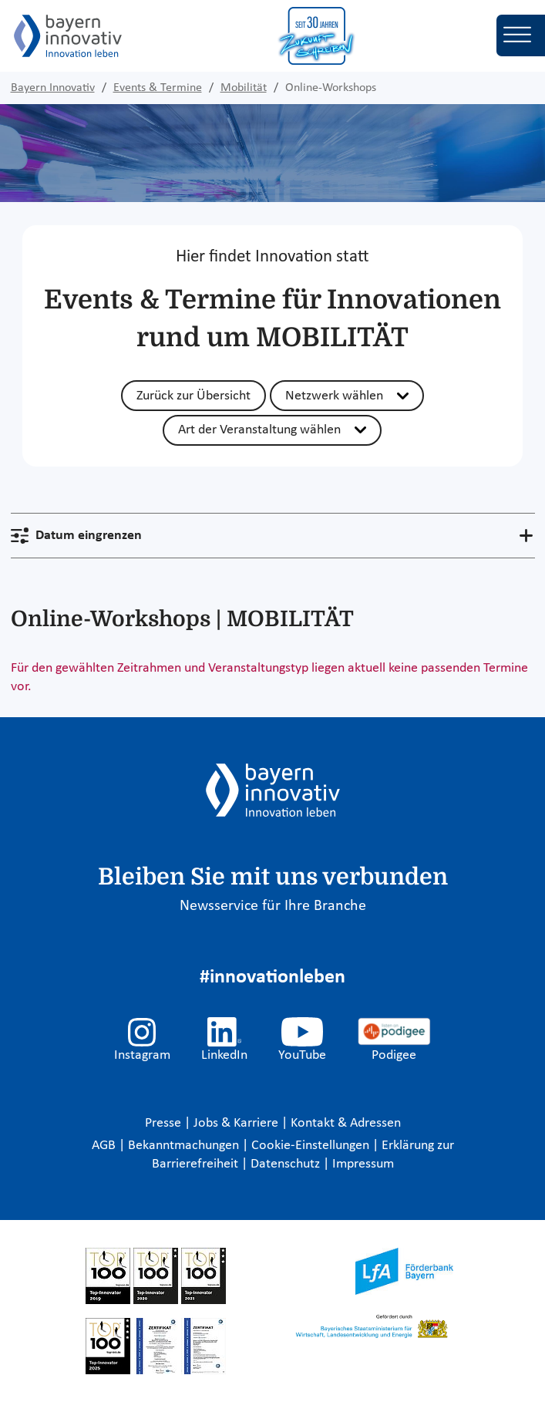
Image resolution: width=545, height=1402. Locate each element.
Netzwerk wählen (334, 396)
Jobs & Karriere (237, 1123)
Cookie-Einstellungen (310, 1145)
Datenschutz (287, 1164)
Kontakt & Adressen (346, 1123)
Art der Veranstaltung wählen (259, 430)
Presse (164, 1123)
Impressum (363, 1164)
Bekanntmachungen (185, 1145)
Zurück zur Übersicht (193, 396)
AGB (105, 1145)
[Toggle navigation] (520, 35)
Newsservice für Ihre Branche (273, 906)
